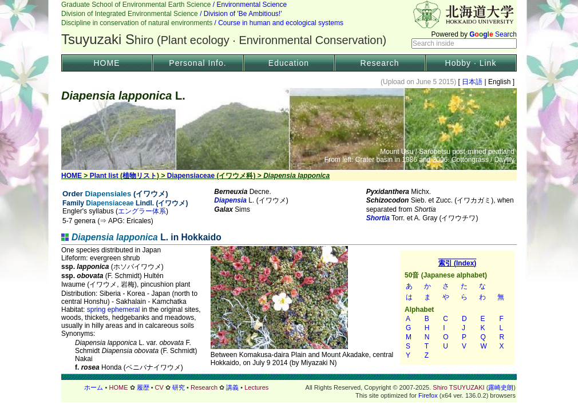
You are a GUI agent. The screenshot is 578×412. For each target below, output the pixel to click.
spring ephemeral (113, 310)
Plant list (104, 176)
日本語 (472, 82)
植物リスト (139, 176)
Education (288, 63)
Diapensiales (108, 193)
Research (380, 63)
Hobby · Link (471, 63)
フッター (289, 387)
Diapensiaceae (191, 176)
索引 (457, 308)
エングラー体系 (142, 211)
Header (289, 26)
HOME (107, 63)
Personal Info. (197, 63)
